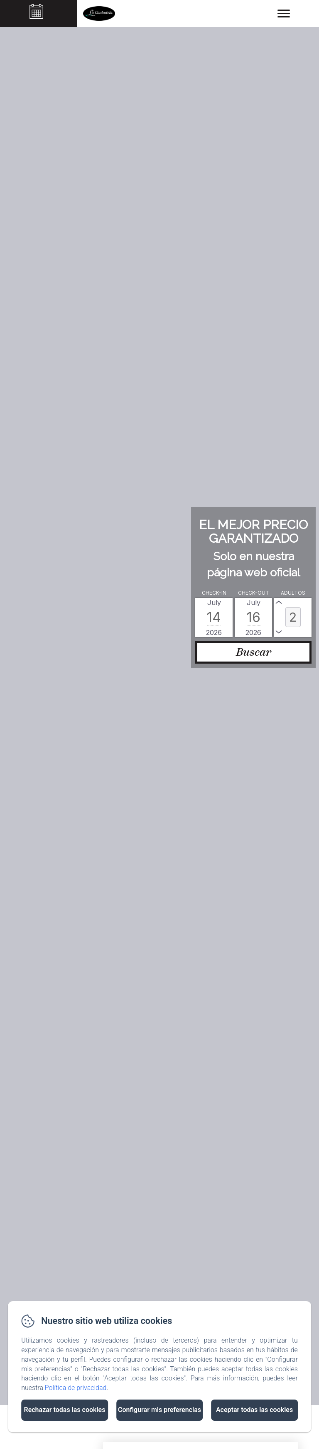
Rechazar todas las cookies (64, 1410)
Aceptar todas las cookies (254, 1410)
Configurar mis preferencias (159, 1410)
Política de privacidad (76, 1388)
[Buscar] (253, 652)
